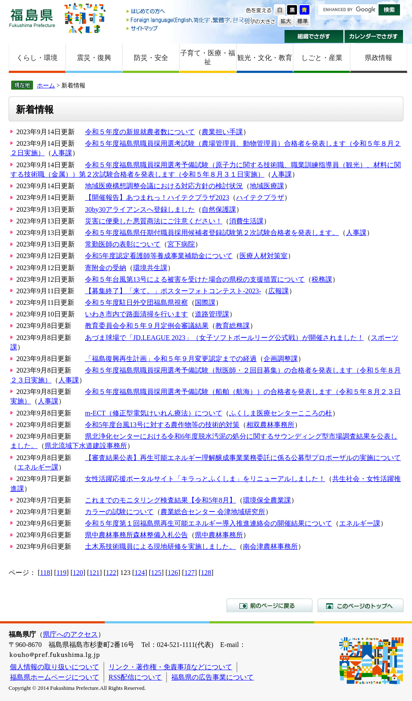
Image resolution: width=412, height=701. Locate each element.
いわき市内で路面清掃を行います (136, 314)
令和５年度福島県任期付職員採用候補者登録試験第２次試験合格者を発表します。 (212, 232)
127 (189, 572)
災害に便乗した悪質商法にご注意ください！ (153, 221)
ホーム (46, 85)
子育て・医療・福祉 (207, 57)
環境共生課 (150, 267)
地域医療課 (267, 186)
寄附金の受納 (105, 267)
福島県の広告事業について (212, 677)
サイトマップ (190, 28)
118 (45, 572)
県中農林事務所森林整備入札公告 (136, 535)
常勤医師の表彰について (123, 244)
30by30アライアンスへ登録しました (140, 209)
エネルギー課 (37, 467)
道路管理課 (212, 314)
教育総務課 (232, 325)
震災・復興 (94, 57)
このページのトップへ (360, 605)
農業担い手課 (222, 131)
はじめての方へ (190, 12)
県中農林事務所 (219, 535)
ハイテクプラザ (260, 197)
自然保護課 (219, 209)
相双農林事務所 (270, 424)
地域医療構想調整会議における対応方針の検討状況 (164, 186)
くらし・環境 (37, 57)
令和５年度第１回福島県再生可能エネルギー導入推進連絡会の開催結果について (208, 523)
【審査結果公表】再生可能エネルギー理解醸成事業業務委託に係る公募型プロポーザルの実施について (243, 457)
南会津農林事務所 (270, 546)
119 (61, 572)
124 (139, 572)
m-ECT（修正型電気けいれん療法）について (153, 413)
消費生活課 (246, 221)
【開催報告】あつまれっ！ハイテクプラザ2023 (157, 197)
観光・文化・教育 (264, 57)
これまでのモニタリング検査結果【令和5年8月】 (160, 500)
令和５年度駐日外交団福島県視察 (136, 302)
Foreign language (190, 20)
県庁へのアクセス (70, 634)
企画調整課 (281, 358)
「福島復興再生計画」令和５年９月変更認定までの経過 (171, 358)
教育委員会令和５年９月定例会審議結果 (147, 325)
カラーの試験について (119, 511)
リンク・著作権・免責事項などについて (170, 667)
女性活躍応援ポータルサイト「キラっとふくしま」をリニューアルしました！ (205, 478)
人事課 (62, 152)
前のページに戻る (269, 605)
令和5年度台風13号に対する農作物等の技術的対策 (162, 424)
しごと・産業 (321, 57)
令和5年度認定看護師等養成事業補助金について (159, 255)
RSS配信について (135, 677)
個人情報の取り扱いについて (54, 667)
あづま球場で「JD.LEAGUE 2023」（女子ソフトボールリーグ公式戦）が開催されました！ (224, 337)
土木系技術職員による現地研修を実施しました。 (160, 546)
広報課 (278, 291)
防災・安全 (151, 57)
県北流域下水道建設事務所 (86, 445)
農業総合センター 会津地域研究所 (213, 511)
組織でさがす (314, 36)
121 (94, 572)
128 (206, 572)
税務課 (322, 279)
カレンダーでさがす (374, 36)
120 (78, 572)
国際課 (205, 302)
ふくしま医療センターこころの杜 (280, 413)
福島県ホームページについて (54, 677)
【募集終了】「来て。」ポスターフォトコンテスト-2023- (173, 291)
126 (173, 572)
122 (111, 572)
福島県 (32, 18)
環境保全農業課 (267, 500)
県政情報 (378, 57)
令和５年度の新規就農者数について (140, 131)
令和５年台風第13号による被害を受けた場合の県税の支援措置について (195, 279)
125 (156, 572)
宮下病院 (181, 244)
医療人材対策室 (263, 255)
